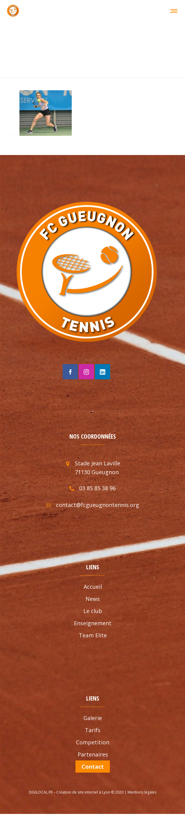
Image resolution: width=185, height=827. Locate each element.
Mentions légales (141, 787)
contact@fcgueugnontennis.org (97, 500)
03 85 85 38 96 (97, 484)
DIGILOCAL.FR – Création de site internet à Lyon (69, 787)
